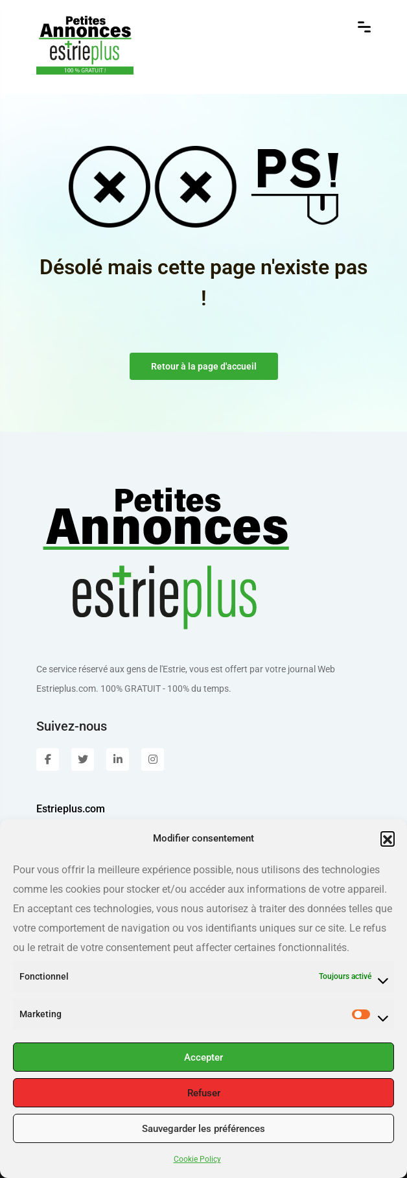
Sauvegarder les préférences (203, 1129)
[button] (387, 838)
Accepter (203, 1057)
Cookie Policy (197, 1159)
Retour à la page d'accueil (204, 366)
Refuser (203, 1093)
